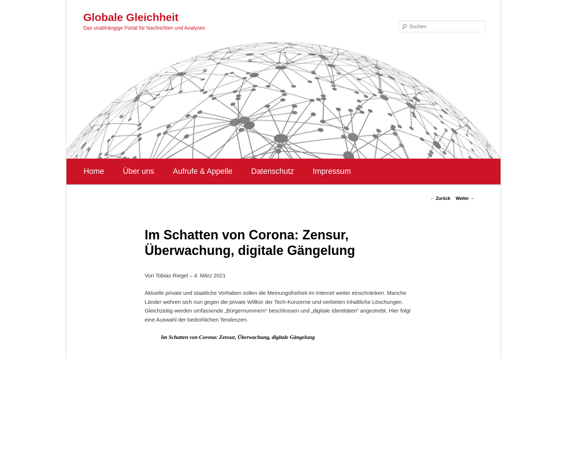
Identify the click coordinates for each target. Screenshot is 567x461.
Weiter (465, 198)
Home (94, 171)
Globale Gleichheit (130, 17)
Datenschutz (272, 171)
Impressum (332, 171)
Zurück (440, 198)
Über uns (138, 171)
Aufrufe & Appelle (203, 171)
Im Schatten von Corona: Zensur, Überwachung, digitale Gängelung (238, 337)
